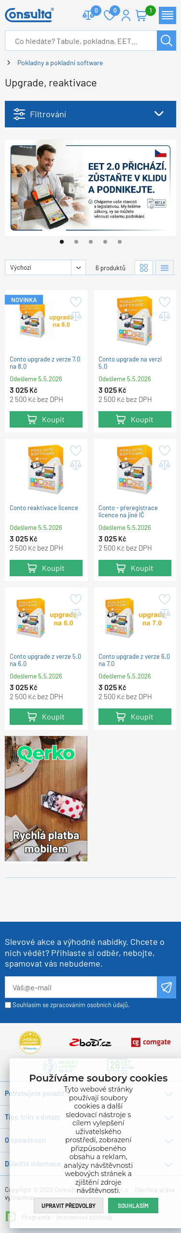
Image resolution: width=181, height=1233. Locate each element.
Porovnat (92, 11)
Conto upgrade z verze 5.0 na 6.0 (45, 660)
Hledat (166, 40)
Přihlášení (126, 15)
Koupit (53, 419)
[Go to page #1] (62, 242)
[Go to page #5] (119, 242)
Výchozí (20, 267)
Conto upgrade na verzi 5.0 (130, 363)
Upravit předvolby (69, 1205)
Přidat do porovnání (75, 316)
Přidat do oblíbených (75, 302)
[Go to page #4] (105, 242)
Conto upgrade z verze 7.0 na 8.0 (45, 363)
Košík (146, 11)
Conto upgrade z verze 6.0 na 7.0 (134, 660)
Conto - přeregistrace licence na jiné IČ (128, 511)
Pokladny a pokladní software (60, 62)
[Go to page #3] (91, 242)
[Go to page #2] (76, 242)
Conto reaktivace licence (44, 508)
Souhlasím (133, 1205)
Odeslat (166, 987)
